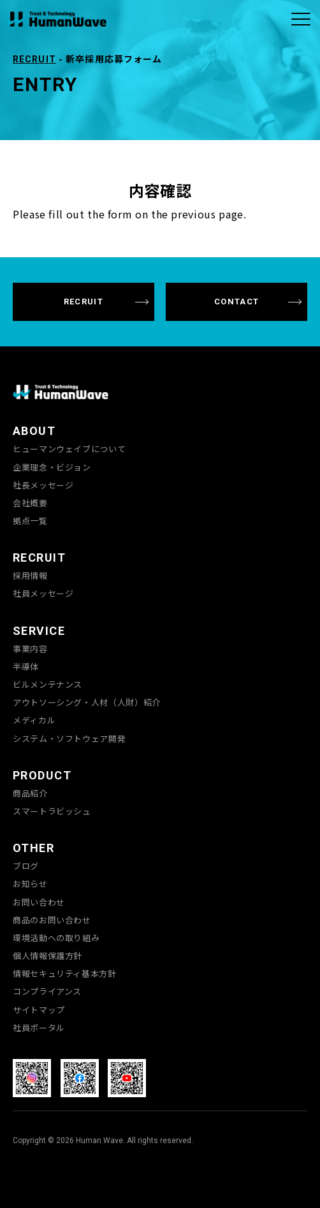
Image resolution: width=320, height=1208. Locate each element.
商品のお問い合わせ (52, 920)
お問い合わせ (39, 902)
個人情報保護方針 (47, 956)
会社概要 (30, 503)
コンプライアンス (47, 991)
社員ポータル (39, 1028)
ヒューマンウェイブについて (69, 449)
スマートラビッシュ (52, 811)
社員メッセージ (43, 593)
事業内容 (30, 649)
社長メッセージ (43, 485)
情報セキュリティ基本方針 (65, 973)
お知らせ (30, 884)
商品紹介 (30, 793)
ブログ (26, 866)
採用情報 (30, 575)
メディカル (34, 720)
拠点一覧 (30, 521)
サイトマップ (39, 1010)
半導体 (26, 666)
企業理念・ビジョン (52, 467)
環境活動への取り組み (56, 938)
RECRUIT (34, 59)
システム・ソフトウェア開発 (69, 738)
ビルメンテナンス (47, 684)
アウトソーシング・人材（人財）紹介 (87, 702)
